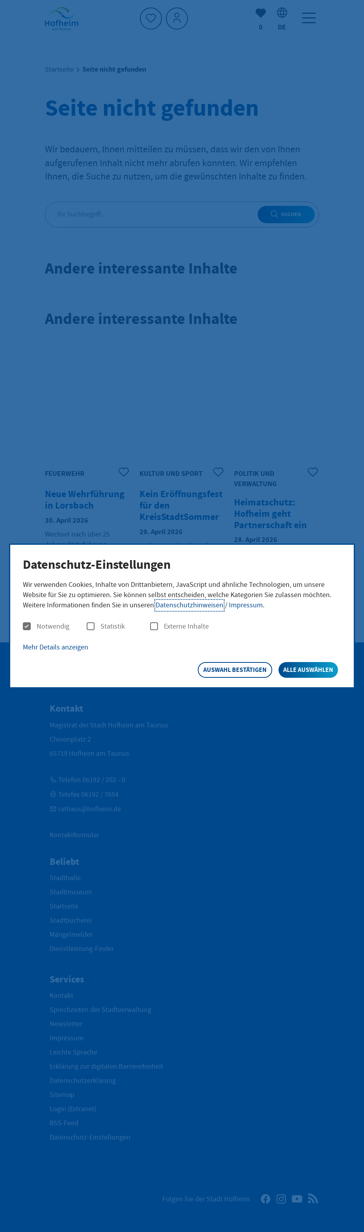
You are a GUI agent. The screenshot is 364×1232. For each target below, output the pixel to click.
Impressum (246, 605)
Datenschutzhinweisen (189, 605)
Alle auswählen (308, 670)
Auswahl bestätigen (235, 670)
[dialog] (182, 616)
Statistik (106, 626)
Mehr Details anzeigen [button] (55, 647)
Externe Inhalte (179, 626)
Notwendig (46, 626)
